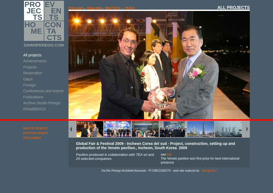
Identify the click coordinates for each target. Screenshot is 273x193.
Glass (28, 79)
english (94, 8)
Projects (30, 67)
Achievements (35, 61)
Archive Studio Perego (41, 103)
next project (32, 138)
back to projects (35, 128)
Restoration (32, 73)
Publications (33, 97)
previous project (35, 133)
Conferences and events (43, 91)
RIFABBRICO (34, 109)
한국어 (130, 8)
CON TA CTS (53, 31)
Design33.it (209, 170)
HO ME (33, 31)
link (169, 154)
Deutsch (113, 8)
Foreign (29, 85)
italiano (76, 8)
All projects (32, 55)
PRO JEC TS (33, 11)
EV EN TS (53, 11)
